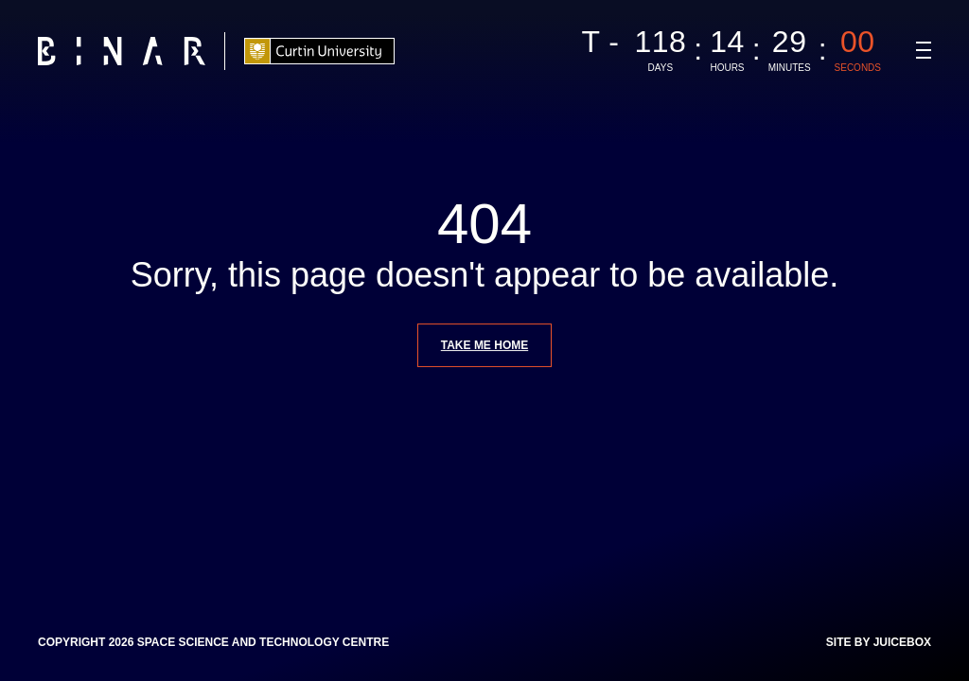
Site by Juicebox (878, 642)
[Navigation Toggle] (923, 50)
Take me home (484, 345)
